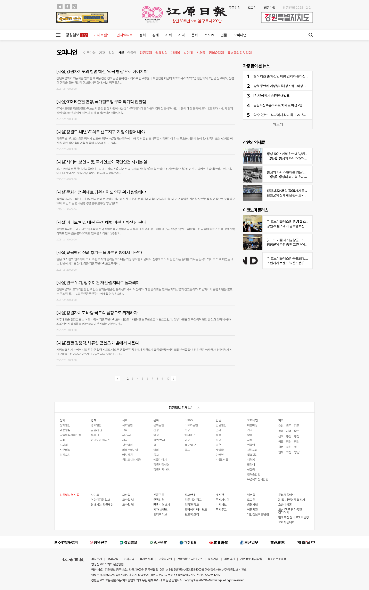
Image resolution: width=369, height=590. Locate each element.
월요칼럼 (161, 52)
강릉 (296, 425)
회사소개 (96, 559)
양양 (296, 452)
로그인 (252, 7)
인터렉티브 (124, 34)
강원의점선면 (161, 464)
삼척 (281, 436)
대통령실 (65, 430)
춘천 (281, 425)
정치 (142, 34)
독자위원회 (146, 559)
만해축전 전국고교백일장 (293, 517)
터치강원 (127, 454)
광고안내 (189, 494)
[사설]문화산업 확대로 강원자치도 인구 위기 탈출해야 (101, 192)
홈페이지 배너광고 (195, 509)
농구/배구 (190, 445)
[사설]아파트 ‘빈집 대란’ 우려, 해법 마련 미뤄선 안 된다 (101, 222)
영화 (156, 450)
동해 (281, 431)
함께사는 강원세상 (102, 504)
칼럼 (111, 52)
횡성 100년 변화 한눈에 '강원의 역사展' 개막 (296, 153)
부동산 (95, 435)
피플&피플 (222, 459)
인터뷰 (220, 454)
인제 (281, 452)
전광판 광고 (191, 504)
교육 (125, 430)
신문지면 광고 (193, 499)
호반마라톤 (285, 504)
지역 (181, 34)
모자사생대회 (286, 522)
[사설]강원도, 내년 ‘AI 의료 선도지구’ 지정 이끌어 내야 (100, 131)
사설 (121, 52)
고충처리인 (165, 559)
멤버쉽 (251, 494)
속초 (296, 431)
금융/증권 (96, 430)
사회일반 (127, 425)
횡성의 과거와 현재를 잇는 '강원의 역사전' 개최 (298, 172)
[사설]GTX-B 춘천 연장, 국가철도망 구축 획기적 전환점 (101, 101)
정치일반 (65, 425)
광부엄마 (127, 445)
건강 (156, 430)
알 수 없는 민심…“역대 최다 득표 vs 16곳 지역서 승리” (288, 114)
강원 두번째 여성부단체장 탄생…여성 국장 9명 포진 (287, 85)
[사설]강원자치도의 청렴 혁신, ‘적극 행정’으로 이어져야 (101, 71)
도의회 (64, 445)
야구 (187, 440)
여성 (156, 435)
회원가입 (269, 7)
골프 (187, 450)
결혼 (218, 445)
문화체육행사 (286, 494)
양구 (296, 447)
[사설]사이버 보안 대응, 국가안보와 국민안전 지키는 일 (101, 162)
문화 (194, 34)
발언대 (187, 52)
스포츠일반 (191, 425)
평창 (288, 441)
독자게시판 (222, 499)
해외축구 (189, 435)
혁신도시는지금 (131, 459)
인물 (223, 34)
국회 (62, 440)
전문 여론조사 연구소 (189, 559)
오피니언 (239, 34)
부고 (218, 440)
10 (167, 378)
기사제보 (221, 504)
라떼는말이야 (130, 450)
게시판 (220, 494)
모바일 (126, 494)
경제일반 (96, 425)
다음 (173, 378)
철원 (281, 447)
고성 (288, 452)
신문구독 (158, 494)
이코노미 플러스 (100, 440)
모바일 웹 (128, 504)
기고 (102, 52)
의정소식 (65, 454)
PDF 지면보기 (161, 504)
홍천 (288, 436)
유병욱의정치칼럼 (239, 52)
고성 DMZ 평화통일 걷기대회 (290, 510)
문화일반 (158, 425)
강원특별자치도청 (70, 435)
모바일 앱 (128, 499)
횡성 (296, 436)
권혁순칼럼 (216, 52)
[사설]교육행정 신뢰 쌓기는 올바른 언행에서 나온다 (99, 252)
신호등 (200, 52)
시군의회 (65, 450)
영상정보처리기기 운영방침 (107, 564)
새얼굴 (220, 450)
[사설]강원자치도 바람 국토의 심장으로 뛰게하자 (96, 312)
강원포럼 (146, 52)
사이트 (95, 494)
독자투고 (221, 509)
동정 (218, 435)
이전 (117, 378)
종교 (156, 454)
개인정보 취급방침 (251, 559)
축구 (187, 430)
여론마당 (89, 52)
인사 (218, 430)
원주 (288, 425)
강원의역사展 (161, 469)
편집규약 (129, 559)
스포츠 (209, 34)
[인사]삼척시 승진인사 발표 (271, 95)
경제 (155, 34)
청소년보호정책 (277, 559)
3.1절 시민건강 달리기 (291, 499)
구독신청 (234, 7)
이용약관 (252, 509)
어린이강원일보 (100, 499)
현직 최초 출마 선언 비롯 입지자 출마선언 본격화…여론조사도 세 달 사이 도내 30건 (308, 76)
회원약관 (229, 559)
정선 (296, 441)
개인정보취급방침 (258, 514)
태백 (288, 431)
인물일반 (221, 425)
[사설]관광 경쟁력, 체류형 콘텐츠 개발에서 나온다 (97, 342)
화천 (288, 447)
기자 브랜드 (101, 34)
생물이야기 (160, 459)
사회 (168, 34)
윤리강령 (112, 559)
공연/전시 (159, 440)
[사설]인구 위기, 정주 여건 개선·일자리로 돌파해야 (98, 282)
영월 (281, 441)
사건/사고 (128, 435)
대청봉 (175, 52)
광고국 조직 (191, 514)
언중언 (131, 52)
